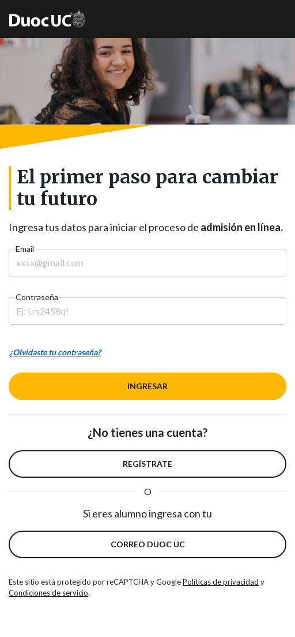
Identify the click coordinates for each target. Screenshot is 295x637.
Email (25, 249)
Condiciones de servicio (48, 592)
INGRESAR (147, 386)
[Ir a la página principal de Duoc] (47, 19)
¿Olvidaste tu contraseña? (55, 352)
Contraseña (37, 297)
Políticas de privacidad (221, 581)
